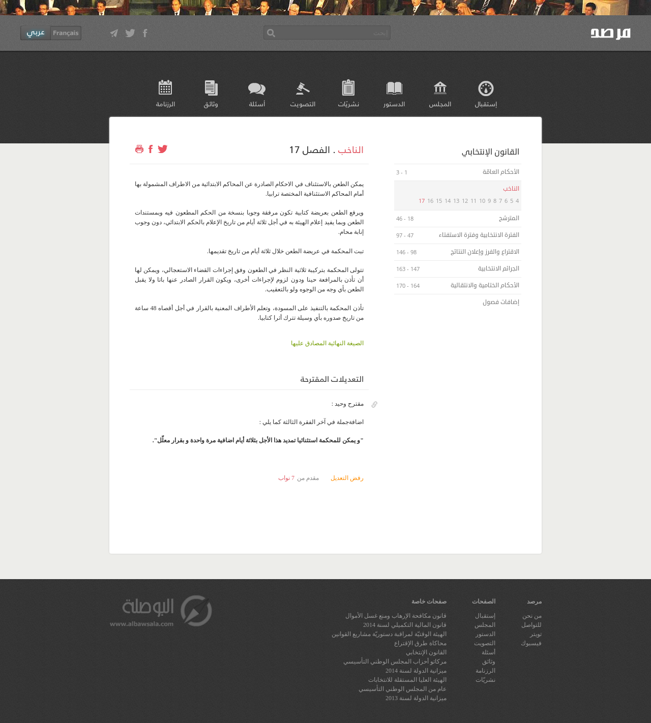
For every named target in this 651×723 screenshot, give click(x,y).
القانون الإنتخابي (426, 652)
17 (422, 200)
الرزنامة (165, 103)
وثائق (211, 103)
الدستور (394, 103)
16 (430, 200)
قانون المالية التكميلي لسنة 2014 (405, 624)
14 (448, 200)
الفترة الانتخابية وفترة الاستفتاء (478, 235)
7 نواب (286, 477)
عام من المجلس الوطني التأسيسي (403, 688)
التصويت (302, 103)
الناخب (351, 149)
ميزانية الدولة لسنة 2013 (416, 698)
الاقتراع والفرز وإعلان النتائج (484, 252)
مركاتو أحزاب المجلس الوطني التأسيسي (395, 661)
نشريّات (348, 103)
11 (473, 200)
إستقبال (486, 103)
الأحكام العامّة (500, 172)
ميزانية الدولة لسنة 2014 (416, 670)
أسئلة (257, 103)
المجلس (440, 103)
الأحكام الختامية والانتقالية (484, 285)
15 (439, 200)
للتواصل (531, 624)
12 (465, 200)
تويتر (536, 634)
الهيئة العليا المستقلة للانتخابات (407, 679)
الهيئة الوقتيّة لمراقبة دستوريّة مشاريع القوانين (389, 634)
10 (482, 200)
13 (456, 200)
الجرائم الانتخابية (498, 268)
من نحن (532, 615)
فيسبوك (531, 643)
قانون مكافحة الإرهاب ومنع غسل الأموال (396, 615)
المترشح (508, 218)
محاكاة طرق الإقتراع (420, 643)
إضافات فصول (500, 302)
